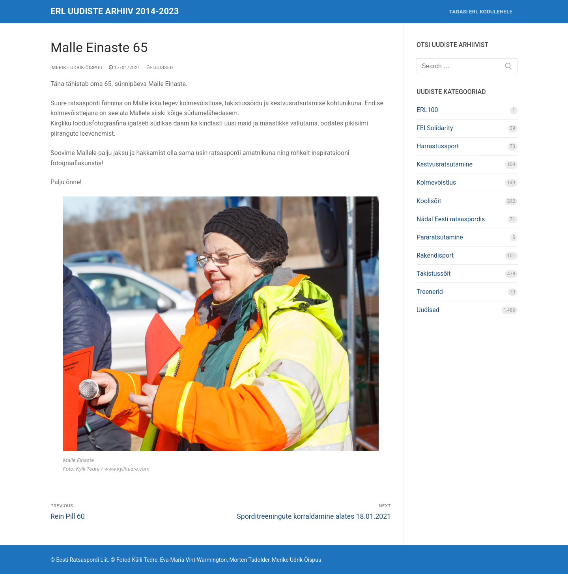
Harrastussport (438, 146)
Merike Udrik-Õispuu (76, 67)
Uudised (160, 67)
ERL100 (427, 110)
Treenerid (430, 291)
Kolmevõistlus (436, 182)
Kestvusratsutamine (445, 164)
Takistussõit (433, 273)
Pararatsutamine (440, 237)
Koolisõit (429, 201)
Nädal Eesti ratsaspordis (451, 219)
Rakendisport (435, 255)
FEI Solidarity (435, 128)
